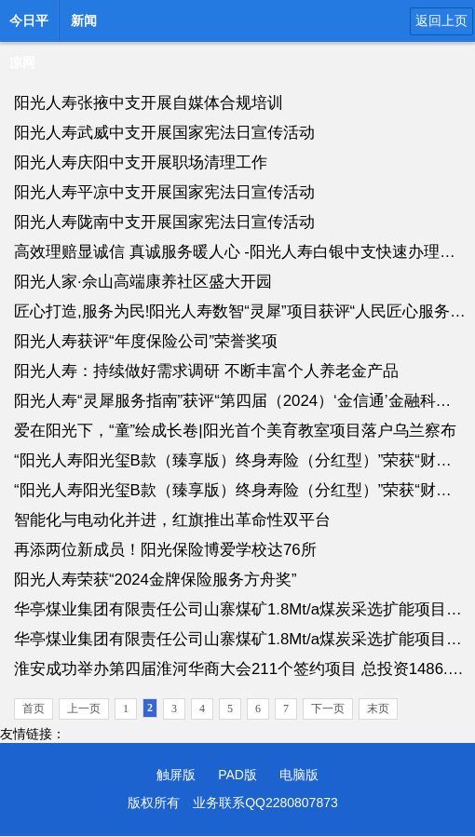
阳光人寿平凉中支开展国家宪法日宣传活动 (164, 192)
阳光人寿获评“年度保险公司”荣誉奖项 (146, 341)
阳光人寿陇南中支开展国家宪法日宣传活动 (164, 222)
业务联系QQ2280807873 (265, 802)
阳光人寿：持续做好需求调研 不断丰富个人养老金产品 (206, 371)
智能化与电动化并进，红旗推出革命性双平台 (172, 520)
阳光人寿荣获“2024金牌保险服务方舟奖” (155, 579)
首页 (33, 708)
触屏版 (176, 774)
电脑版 (299, 774)
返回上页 (441, 20)
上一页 (84, 708)
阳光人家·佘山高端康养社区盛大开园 (143, 281)
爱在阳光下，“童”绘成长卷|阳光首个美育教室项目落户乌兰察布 (235, 430)
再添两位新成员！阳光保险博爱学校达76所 (165, 550)
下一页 (328, 708)
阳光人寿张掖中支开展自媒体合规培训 (148, 103)
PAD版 (237, 774)
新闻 (84, 20)
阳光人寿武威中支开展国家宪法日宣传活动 (164, 133)
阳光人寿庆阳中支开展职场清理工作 (140, 162)
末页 (378, 708)
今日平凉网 (28, 26)
